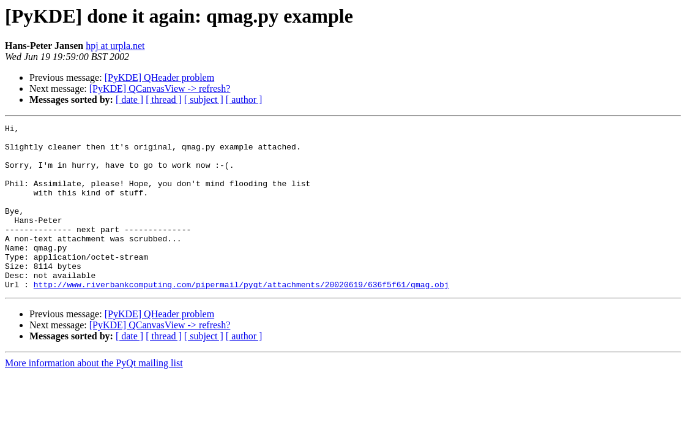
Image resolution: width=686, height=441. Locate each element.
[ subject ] (203, 99)
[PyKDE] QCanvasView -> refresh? (160, 88)
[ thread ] (164, 99)
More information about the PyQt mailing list (94, 396)
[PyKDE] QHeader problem (160, 77)
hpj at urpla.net (115, 45)
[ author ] (244, 99)
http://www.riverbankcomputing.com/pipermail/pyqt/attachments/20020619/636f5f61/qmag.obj (241, 317)
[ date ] (129, 99)
